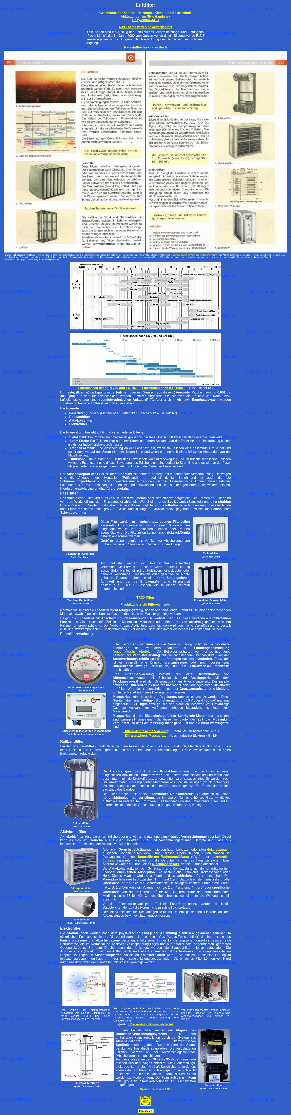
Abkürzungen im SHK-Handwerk (145, 16)
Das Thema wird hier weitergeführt (145, 27)
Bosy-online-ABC (145, 20)
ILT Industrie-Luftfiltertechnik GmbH (150, 1024)
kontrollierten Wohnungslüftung (163, 856)
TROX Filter (145, 597)
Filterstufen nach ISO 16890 (163, 388)
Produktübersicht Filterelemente (145, 604)
